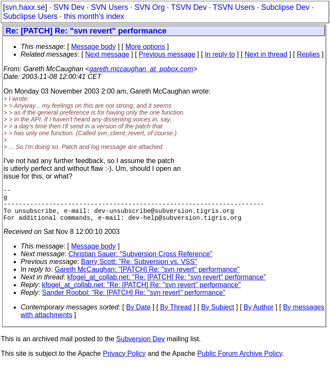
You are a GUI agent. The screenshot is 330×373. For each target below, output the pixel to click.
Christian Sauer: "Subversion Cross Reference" (140, 262)
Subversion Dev (140, 347)
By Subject (217, 315)
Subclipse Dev (285, 7)
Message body (93, 46)
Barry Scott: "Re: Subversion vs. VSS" (139, 270)
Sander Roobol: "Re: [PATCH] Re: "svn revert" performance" (134, 301)
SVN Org (149, 7)
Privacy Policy (124, 362)
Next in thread (265, 54)
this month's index (94, 16)
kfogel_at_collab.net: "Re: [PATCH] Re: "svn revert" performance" (166, 285)
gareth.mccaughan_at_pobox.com (141, 69)
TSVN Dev (189, 7)
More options (145, 46)
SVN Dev (68, 7)
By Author (258, 315)
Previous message (167, 54)
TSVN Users (234, 7)
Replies (308, 54)
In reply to (220, 54)
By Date (138, 315)
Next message (107, 54)
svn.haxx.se (25, 7)
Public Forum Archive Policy (239, 362)
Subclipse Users (30, 16)
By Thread (176, 315)
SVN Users (109, 7)
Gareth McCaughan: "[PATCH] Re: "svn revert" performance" (147, 278)
